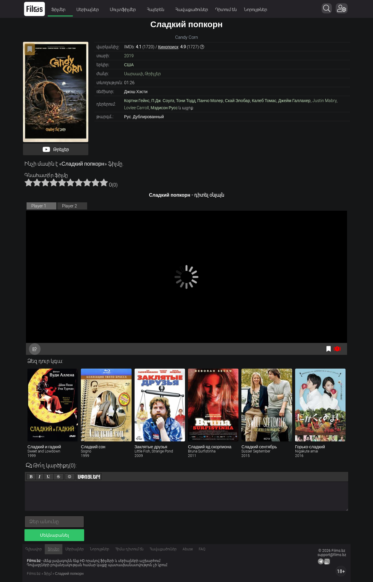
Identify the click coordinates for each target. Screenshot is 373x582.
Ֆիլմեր (60, 9)
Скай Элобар (237, 100)
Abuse (188, 549)
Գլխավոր (33, 549)
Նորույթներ (255, 9)
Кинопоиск (168, 46)
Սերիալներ (89, 9)
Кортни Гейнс (136, 100)
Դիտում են (226, 9)
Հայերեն (157, 9)
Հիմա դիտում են (129, 549)
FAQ (202, 549)
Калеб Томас (264, 100)
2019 (129, 55)
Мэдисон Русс (164, 107)
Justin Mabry (324, 100)
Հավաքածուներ (191, 9)
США (129, 64)
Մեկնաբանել (54, 535)
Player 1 (38, 206)
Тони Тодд (185, 100)
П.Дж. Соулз (162, 100)
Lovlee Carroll (136, 107)
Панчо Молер (210, 100)
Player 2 (69, 206)
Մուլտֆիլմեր (125, 9)
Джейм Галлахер (294, 100)
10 (104, 182)
